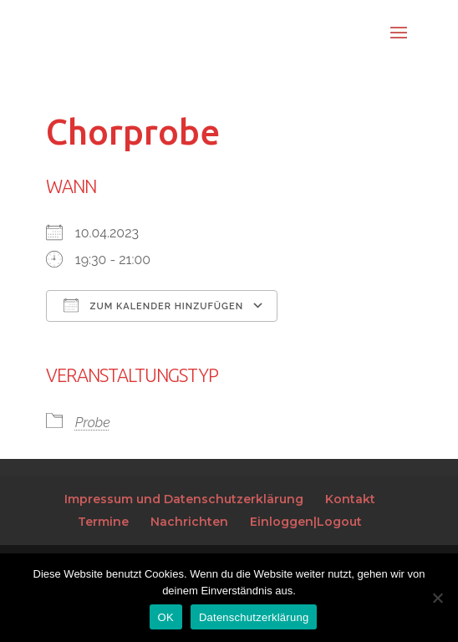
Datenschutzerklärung (253, 617)
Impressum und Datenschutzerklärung (183, 499)
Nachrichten (189, 521)
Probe (92, 423)
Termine (103, 521)
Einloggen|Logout (306, 521)
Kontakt (350, 499)
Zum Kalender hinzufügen (153, 305)
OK (166, 617)
